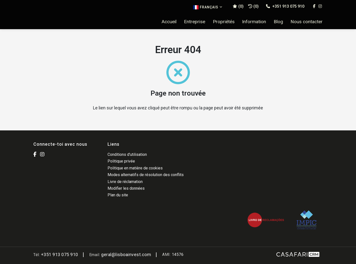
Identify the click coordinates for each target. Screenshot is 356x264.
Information (254, 21)
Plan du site (118, 195)
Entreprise (194, 21)
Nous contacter (306, 21)
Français (207, 7)
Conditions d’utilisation (127, 154)
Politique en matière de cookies (135, 168)
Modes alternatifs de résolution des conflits (146, 174)
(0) (253, 6)
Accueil (169, 21)
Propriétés (224, 21)
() (238, 6)
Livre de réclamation (125, 181)
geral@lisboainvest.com (126, 254)
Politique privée (121, 161)
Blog (278, 21)
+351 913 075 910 (285, 6)
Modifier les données (126, 188)
